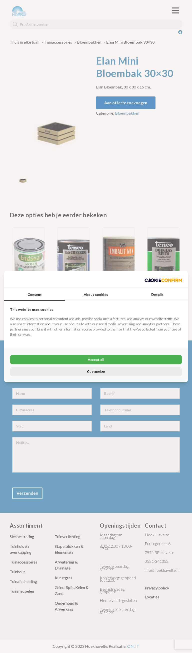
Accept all (96, 359)
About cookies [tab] (96, 294)
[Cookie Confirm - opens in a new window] (163, 280)
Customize (96, 371)
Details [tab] (157, 294)
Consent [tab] (35, 294)
